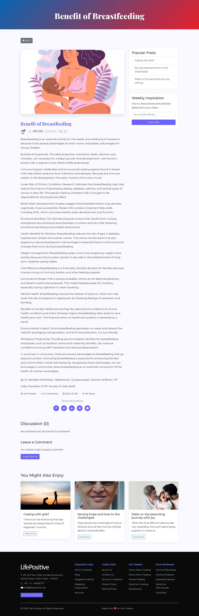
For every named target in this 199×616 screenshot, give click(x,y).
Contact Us (108, 574)
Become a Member (32, 595)
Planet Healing (137, 579)
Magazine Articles (84, 579)
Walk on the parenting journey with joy (152, 81)
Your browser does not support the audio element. (47, 131)
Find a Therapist (83, 569)
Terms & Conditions (112, 579)
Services (79, 592)
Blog (77, 574)
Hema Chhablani (165, 574)
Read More (30, 533)
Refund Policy (109, 589)
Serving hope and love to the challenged (151, 69)
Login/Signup (30, 456)
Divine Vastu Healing (140, 569)
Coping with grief (144, 60)
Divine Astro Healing (140, 574)
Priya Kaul (161, 592)
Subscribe (153, 122)
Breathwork (135, 589)
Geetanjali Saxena (165, 579)
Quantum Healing (138, 584)
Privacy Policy (109, 584)
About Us (107, 569)
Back (26, 40)
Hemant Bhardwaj (166, 569)
